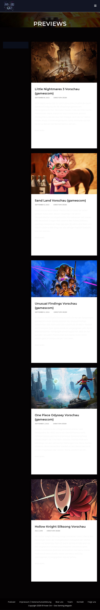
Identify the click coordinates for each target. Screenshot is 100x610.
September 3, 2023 (42, 205)
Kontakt (80, 602)
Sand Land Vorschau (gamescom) (60, 200)
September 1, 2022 (42, 424)
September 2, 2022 (42, 312)
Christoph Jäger (60, 97)
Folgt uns (92, 602)
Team (70, 602)
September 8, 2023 (42, 97)
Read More (39, 130)
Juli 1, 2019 (39, 531)
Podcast (11, 602)
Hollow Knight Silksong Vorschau (60, 526)
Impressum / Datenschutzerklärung (35, 602)
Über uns (59, 602)
